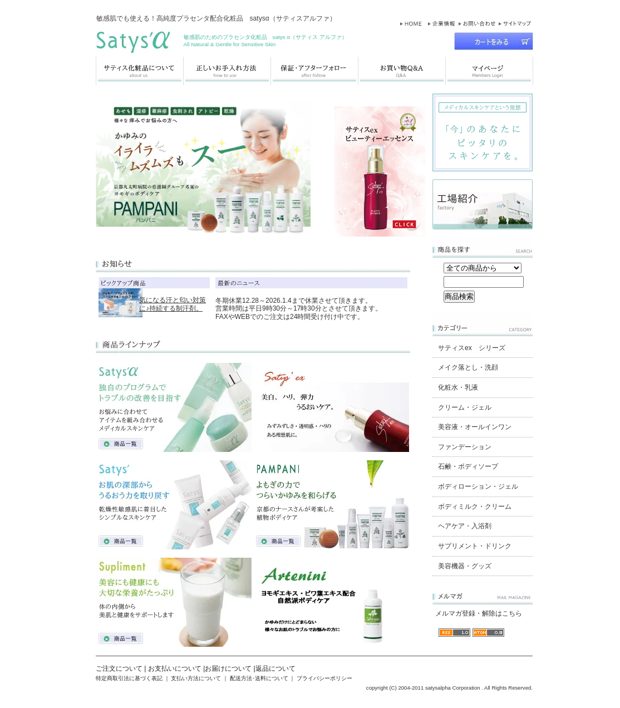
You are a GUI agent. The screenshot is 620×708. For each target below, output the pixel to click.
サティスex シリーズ (471, 348)
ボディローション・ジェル (478, 486)
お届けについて (228, 668)
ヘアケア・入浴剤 (464, 526)
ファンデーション (464, 447)
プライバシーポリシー (324, 678)
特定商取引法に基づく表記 (129, 678)
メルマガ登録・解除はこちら (478, 613)
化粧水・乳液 (458, 387)
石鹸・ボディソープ (468, 466)
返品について (275, 668)
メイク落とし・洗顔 (468, 367)
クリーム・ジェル (464, 407)
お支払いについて (174, 668)
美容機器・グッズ (464, 566)
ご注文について (119, 668)
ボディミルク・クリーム (474, 506)
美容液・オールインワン (474, 427)
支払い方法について (196, 678)
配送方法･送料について (259, 678)
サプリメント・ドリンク (474, 546)
